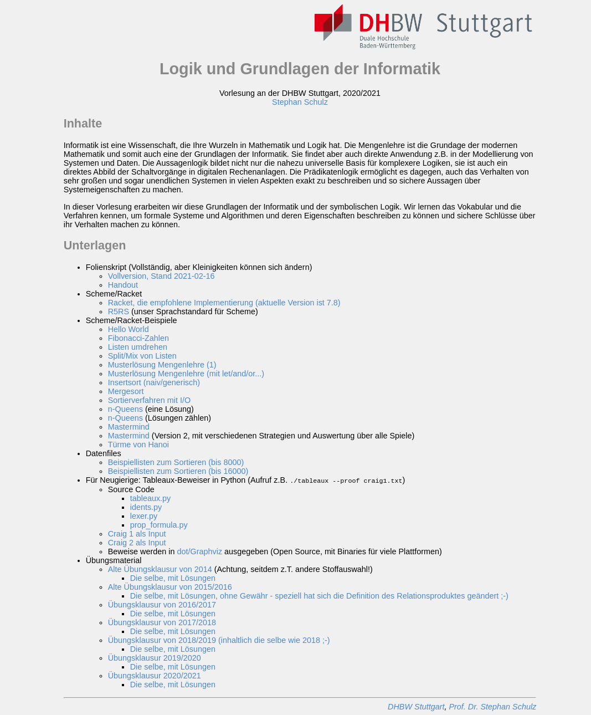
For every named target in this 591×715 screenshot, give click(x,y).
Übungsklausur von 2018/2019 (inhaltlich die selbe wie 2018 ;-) (219, 639)
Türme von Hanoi (138, 444)
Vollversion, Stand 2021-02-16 (161, 276)
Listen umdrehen (137, 347)
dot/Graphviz (199, 551)
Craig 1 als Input (137, 533)
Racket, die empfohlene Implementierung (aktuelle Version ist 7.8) (224, 302)
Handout (123, 284)
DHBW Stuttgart (416, 706)
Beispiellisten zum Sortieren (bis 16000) (178, 471)
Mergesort (126, 391)
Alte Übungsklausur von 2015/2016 (170, 586)
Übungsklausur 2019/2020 (154, 657)
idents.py (146, 506)
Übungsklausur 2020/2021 (154, 675)
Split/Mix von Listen (142, 355)
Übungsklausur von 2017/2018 (162, 621)
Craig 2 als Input (137, 542)
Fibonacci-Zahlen (138, 338)
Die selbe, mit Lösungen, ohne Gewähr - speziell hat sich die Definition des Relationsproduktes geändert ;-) (319, 595)
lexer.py (144, 515)
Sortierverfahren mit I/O (149, 400)
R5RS (118, 311)
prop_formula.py (159, 524)
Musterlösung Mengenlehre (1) (162, 364)
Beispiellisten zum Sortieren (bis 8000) (176, 462)
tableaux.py (150, 497)
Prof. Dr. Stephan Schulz (492, 706)
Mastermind (129, 426)
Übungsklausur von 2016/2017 (162, 604)
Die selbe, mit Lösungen (172, 577)
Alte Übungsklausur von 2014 (160, 568)
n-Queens (125, 409)
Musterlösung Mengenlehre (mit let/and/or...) (186, 373)
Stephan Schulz (300, 102)
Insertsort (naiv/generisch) (154, 382)
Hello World (128, 329)
